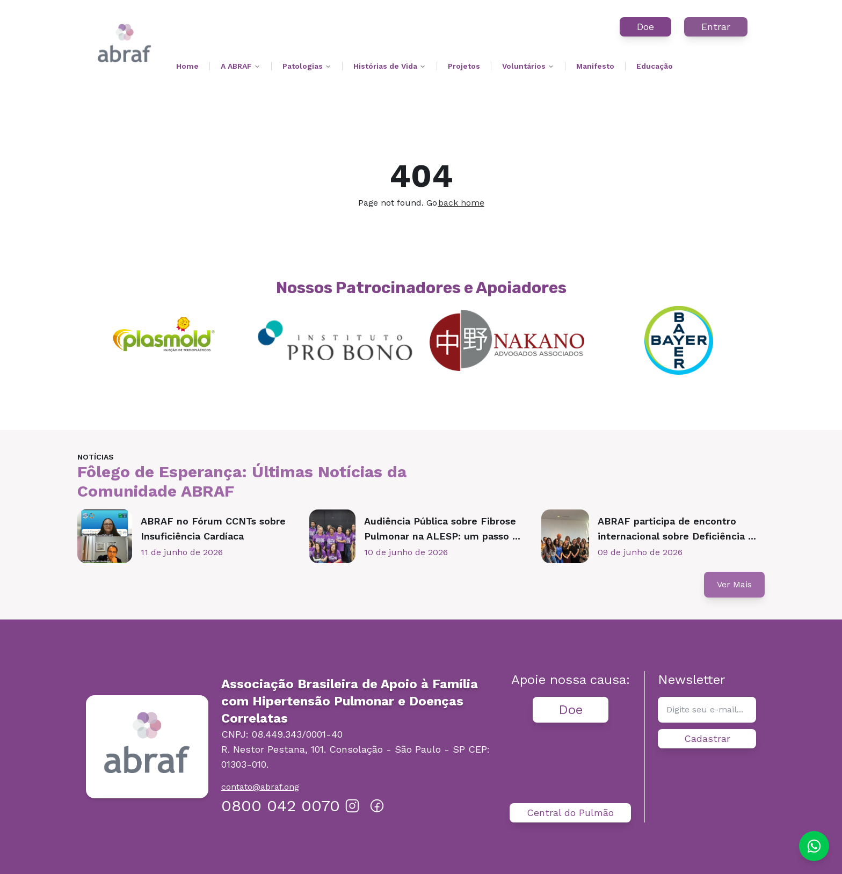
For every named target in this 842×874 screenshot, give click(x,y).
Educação (654, 66)
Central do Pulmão (570, 812)
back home (461, 203)
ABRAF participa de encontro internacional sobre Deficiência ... (677, 528)
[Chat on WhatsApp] (814, 846)
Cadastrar (707, 738)
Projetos (464, 66)
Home (187, 66)
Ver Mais (734, 584)
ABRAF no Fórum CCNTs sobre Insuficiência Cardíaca (213, 528)
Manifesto (595, 66)
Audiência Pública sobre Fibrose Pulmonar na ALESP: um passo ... (442, 528)
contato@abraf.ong (260, 787)
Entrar (715, 26)
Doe (645, 26)
